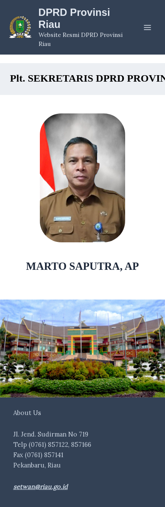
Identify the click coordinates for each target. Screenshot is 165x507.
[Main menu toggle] (147, 27)
